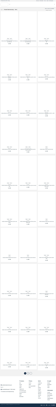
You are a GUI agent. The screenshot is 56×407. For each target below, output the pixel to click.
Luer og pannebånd (22, 392)
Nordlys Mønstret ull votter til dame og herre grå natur (9, 113)
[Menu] (10, 4)
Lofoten (39, 390)
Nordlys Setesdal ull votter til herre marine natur (46, 221)
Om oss (45, 0)
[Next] (31, 373)
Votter (20, 395)
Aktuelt (47, 0)
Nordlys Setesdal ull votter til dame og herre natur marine (9, 222)
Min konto (37, 0)
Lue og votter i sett (22, 390)
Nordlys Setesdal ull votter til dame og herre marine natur (9, 186)
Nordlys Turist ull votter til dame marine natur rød (9, 329)
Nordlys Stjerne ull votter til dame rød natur (46, 149)
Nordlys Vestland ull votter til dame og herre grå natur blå (46, 365)
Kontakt (48, 392)
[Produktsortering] (50, 10)
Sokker (20, 393)
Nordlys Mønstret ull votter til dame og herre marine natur (28, 77)
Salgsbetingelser (50, 398)
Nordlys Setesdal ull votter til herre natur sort (9, 257)
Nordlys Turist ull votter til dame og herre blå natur (28, 257)
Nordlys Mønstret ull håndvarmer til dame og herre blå (46, 41)
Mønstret (39, 393)
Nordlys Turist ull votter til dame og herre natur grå (9, 293)
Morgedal (39, 392)
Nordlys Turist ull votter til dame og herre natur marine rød (46, 294)
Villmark (39, 398)
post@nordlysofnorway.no (7, 385)
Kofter (20, 387)
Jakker (30, 384)
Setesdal (39, 395)
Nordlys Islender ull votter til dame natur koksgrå (28, 329)
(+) (2, 387)
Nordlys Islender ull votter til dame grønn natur (46, 329)
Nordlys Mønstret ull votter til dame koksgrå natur (9, 149)
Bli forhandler (41, 0)
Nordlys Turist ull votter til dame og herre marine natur (46, 258)
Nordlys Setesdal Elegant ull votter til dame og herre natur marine (46, 186)
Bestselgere (49, 384)
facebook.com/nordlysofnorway (8, 391)
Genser (20, 384)
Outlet (48, 387)
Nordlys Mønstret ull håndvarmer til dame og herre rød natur (9, 77)
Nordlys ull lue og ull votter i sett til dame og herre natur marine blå (27, 150)
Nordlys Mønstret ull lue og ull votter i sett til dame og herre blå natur (9, 41)
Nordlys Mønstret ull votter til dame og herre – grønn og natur (46, 113)
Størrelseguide (51, 0)
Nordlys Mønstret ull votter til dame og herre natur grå (28, 113)
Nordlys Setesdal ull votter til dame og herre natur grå (28, 185)
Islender (39, 387)
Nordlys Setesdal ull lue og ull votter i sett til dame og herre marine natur (28, 41)
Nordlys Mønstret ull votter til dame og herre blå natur (46, 77)
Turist (39, 396)
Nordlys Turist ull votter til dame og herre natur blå (28, 293)
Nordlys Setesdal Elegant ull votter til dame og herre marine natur (28, 222)
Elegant (39, 384)
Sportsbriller (21, 396)
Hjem (2, 9)
